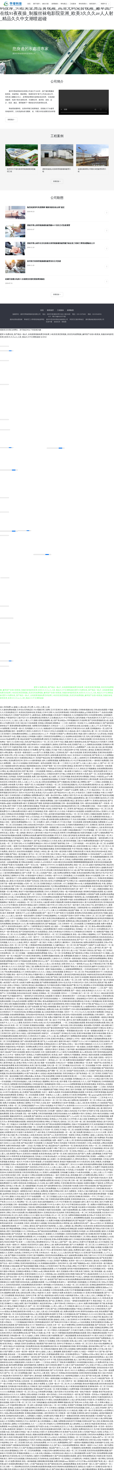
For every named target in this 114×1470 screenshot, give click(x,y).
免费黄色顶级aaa (101, 1287)
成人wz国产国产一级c (63, 1241)
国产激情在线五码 (55, 1463)
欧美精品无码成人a (73, 1469)
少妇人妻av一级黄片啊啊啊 (47, 797)
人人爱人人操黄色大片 (63, 1094)
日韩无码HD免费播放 (95, 1434)
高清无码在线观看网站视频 (97, 1450)
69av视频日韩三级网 (42, 709)
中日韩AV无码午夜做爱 (32, 1161)
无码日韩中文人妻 (65, 1263)
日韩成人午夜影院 (97, 776)
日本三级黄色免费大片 (50, 1051)
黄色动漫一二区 (14, 1354)
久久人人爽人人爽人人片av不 (85, 1378)
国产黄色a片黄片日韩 (101, 1228)
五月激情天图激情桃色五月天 (77, 824)
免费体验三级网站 (24, 1102)
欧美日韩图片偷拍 (72, 1273)
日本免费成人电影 (75, 1057)
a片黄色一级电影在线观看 (13, 1019)
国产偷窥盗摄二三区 (53, 923)
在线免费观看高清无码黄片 (32, 1284)
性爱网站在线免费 (29, 835)
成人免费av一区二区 (69, 979)
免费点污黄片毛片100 (71, 795)
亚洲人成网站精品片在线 (40, 976)
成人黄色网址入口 (77, 1423)
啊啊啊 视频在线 (64, 1402)
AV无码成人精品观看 (66, 1156)
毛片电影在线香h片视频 (56, 984)
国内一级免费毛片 (18, 730)
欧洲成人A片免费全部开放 (97, 1362)
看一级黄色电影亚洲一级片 (33, 1279)
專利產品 (64, 4)
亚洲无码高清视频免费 (103, 861)
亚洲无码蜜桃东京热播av (100, 1321)
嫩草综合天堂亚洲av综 (11, 1455)
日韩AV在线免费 (17, 1212)
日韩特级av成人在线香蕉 (55, 1273)
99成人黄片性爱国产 (63, 1009)
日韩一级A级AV (23, 1174)
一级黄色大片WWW (47, 864)
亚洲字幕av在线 (65, 744)
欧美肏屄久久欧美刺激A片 (74, 1292)
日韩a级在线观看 (100, 709)
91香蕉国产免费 (93, 894)
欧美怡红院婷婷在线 (27, 712)
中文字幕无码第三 (18, 859)
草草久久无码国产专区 (20, 816)
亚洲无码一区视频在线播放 (25, 848)
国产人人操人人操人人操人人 (87, 762)
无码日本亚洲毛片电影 (37, 1030)
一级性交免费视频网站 (18, 821)
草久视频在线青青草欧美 (96, 910)
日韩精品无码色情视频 (15, 813)
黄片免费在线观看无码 (35, 923)
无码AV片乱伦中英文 (27, 792)
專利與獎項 (83, 4)
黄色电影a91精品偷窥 (11, 1265)
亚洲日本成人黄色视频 (69, 1174)
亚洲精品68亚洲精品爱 (68, 1228)
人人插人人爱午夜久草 (95, 947)
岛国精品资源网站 (101, 1327)
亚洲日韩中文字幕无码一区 (85, 765)
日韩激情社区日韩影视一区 (85, 931)
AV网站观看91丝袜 (87, 805)
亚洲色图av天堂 (26, 1180)
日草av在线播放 (69, 1348)
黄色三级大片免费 (102, 1201)
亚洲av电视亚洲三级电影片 (13, 1428)
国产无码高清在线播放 (49, 998)
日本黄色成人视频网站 (41, 1081)
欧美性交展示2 (10, 1009)
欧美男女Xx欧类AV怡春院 (18, 1148)
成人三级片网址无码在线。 (84, 1359)
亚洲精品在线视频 (33, 1011)
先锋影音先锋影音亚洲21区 (66, 1075)
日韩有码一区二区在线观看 (72, 923)
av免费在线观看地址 (10, 787)
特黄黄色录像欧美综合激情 (20, 990)
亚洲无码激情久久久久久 (34, 1273)
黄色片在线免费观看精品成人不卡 (16, 819)
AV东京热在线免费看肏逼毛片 (22, 1319)
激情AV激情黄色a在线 (77, 741)
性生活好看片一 (41, 1059)
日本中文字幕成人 (35, 928)
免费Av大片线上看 (100, 1348)
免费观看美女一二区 (40, 867)
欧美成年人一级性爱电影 (67, 1281)
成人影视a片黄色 (27, 1059)
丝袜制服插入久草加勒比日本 (89, 1281)
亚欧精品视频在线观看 (26, 827)
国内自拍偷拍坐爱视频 (63, 845)
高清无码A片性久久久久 (39, 1166)
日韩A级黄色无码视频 (26, 877)
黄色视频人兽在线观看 (16, 1434)
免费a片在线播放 (9, 1102)
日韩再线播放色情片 (42, 1321)
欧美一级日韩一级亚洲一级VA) (28, 1351)
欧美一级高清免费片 (27, 915)
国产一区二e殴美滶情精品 (36, 1070)
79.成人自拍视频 (65, 1078)
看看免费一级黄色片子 (16, 912)
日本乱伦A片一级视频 (64, 1062)
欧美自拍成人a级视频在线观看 (32, 1281)
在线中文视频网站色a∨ (38, 1410)
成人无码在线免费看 (38, 1442)
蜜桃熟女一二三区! (60, 722)
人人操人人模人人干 (99, 1172)
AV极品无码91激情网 (50, 1450)
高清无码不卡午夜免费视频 (78, 1148)
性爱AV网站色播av (26, 1075)
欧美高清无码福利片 (36, 1169)
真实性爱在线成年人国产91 (19, 926)
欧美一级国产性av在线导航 (99, 1062)
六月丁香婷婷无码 (103, 934)
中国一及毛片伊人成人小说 (67, 950)
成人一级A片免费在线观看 (32, 1049)
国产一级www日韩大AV (94, 1222)
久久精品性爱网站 (38, 1260)
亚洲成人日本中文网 (44, 712)
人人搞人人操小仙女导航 (19, 1268)
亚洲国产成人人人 (79, 744)
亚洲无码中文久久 (33, 896)
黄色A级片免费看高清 (88, 960)
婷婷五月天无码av (11, 1257)
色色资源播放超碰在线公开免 (101, 1276)
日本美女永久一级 (46, 1252)
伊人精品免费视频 (44, 1140)
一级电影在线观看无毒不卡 (81, 1300)
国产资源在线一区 (7, 1313)
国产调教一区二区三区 (57, 1070)
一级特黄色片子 (10, 877)
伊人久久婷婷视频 (74, 1383)
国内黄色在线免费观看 (84, 1426)
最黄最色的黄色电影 (21, 1444)
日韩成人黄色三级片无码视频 (70, 1089)
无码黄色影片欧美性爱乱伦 (18, 1386)
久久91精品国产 (79, 827)
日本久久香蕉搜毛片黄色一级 (55, 891)
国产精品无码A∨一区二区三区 (41, 741)
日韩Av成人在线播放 (42, 1289)
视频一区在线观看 (48, 1062)
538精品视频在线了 (74, 829)
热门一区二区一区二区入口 (89, 992)
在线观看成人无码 (45, 931)
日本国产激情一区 (49, 765)
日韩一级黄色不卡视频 (33, 958)
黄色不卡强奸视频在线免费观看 (31, 891)
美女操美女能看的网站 (24, 1388)
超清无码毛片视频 (100, 912)
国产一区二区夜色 (34, 894)
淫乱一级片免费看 (30, 1113)
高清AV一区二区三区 (53, 1099)
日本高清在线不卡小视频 (99, 952)
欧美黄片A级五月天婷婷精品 (31, 811)
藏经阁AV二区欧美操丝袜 (72, 942)
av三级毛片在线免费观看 (69, 1051)
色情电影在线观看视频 (52, 803)
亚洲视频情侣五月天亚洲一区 (41, 1129)
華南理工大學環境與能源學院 (34, 319)
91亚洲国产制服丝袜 (34, 1003)
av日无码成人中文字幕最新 (40, 816)
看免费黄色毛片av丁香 (45, 1241)
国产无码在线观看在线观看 (65, 1455)
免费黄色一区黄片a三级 (78, 1190)
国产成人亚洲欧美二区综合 (59, 1300)
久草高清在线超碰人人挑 (21, 1081)
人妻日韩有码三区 (50, 1412)
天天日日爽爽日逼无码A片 (98, 797)
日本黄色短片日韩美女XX (63, 931)
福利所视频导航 (30, 1364)
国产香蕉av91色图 (35, 1332)
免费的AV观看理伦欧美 (100, 1204)
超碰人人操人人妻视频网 (51, 1351)
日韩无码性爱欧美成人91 (32, 1172)
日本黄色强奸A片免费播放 (20, 795)
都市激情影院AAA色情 (13, 1027)
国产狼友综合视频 (106, 795)
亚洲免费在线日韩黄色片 (39, 717)
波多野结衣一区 (66, 1145)
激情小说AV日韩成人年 (44, 1214)
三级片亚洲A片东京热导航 (63, 1391)
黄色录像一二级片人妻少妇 (22, 1289)
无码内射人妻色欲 (87, 749)
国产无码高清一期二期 (20, 1233)
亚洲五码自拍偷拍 (60, 1113)
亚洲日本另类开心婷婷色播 (47, 754)
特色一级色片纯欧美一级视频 (86, 1391)
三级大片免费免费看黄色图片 (88, 840)
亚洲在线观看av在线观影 (98, 899)
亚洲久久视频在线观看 (93, 813)
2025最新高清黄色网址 (64, 864)
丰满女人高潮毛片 (54, 942)
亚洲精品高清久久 (51, 1043)
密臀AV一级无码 (30, 1356)
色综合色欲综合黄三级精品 (27, 992)
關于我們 (36, 4)
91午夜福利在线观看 (28, 1399)
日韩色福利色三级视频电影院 (44, 1083)
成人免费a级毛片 (63, 1035)
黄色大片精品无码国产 (13, 779)
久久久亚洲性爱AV (64, 1188)
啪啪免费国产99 (106, 832)
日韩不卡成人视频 (80, 1193)
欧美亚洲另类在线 (46, 947)
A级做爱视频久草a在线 (34, 1185)
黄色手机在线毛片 (106, 1391)
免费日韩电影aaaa (61, 1461)
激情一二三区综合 (43, 1362)
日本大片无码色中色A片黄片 (34, 918)
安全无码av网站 (89, 1116)
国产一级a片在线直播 (73, 752)
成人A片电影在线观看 (83, 738)
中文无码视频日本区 (97, 1268)
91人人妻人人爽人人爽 (76, 1166)
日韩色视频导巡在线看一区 (90, 1388)
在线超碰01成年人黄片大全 (83, 1201)
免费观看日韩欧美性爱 (65, 1276)
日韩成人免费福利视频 (74, 859)
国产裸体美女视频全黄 (87, 837)
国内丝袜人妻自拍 (92, 1260)
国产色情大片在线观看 (65, 912)
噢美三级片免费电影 (97, 1137)
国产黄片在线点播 (93, 1375)
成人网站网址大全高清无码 (82, 1225)
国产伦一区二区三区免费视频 (15, 1372)
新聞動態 (55, 4)
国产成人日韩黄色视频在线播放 (63, 1308)
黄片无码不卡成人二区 (25, 869)
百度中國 (49, 322)
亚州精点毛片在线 (68, 1033)
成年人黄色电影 (36, 1404)
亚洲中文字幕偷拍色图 (22, 960)
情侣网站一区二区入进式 (27, 1201)
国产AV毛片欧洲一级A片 (60, 1370)
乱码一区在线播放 (25, 1367)
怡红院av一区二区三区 (74, 813)
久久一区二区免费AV (36, 821)
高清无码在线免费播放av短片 (56, 1255)
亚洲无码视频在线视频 (37, 1158)
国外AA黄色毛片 (90, 733)
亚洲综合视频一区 (83, 1177)
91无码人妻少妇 (33, 1062)
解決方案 (45, 4)
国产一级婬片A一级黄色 (16, 1300)
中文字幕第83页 (65, 1201)
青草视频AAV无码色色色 (53, 1284)
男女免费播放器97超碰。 (41, 990)
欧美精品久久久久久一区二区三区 (99, 990)
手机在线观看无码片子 (94, 971)
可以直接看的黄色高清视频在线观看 (25, 1086)
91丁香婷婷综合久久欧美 (42, 1324)
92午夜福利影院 (17, 837)
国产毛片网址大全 (70, 880)
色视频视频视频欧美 (101, 856)
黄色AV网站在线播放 (33, 837)
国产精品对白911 (60, 792)
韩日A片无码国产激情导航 (54, 843)
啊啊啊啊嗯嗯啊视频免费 (83, 861)
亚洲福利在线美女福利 (15, 1415)
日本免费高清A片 (103, 928)
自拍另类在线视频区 (25, 851)
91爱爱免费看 (27, 1329)
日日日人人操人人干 (13, 1297)
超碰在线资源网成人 (97, 1356)
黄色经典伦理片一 (70, 995)
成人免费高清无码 (77, 1222)
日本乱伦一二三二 (58, 725)
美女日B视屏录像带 (48, 787)
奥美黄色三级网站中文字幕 (25, 797)
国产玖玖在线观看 (103, 1359)
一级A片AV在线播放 (19, 762)
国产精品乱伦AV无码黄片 (97, 741)
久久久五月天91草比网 (43, 869)
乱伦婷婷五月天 (57, 966)
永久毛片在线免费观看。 (53, 1022)
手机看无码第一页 (31, 947)
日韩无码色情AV (8, 869)
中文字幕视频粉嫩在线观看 (80, 1289)
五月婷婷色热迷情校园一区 (56, 1132)
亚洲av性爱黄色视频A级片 (62, 1239)
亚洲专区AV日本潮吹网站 (80, 1319)
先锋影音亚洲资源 (14, 1172)
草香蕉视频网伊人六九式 (45, 950)
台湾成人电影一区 (90, 1402)
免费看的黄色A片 (66, 760)
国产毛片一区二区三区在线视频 (89, 939)
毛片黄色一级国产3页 (24, 784)
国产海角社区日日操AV (60, 1321)
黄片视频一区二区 (58, 1434)
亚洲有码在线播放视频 (83, 1140)
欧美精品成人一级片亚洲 (69, 1297)
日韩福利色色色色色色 (58, 867)
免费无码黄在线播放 (31, 805)
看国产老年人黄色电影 (33, 1375)
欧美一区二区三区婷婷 (20, 1025)
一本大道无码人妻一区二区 (95, 843)
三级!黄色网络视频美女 (12, 872)
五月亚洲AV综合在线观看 (76, 1434)
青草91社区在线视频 (16, 1458)
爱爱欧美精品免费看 (18, 744)
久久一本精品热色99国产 (19, 1166)
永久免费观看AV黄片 (76, 1113)
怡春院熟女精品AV (27, 757)
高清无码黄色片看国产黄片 (102, 886)
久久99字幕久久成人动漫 (77, 1118)
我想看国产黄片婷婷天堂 (46, 1343)
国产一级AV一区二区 (19, 1348)
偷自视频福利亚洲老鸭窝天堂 (87, 1049)
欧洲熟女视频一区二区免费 (32, 1126)
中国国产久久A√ (77, 1041)
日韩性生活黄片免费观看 (49, 1335)
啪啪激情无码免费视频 (78, 853)
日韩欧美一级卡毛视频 (67, 1412)
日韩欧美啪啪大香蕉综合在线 (14, 1057)
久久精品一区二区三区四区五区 (76, 1284)
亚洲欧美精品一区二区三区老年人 (59, 1217)
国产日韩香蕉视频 (22, 1249)
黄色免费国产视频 (106, 1311)
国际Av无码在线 (70, 1110)
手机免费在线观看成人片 (14, 971)
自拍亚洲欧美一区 (56, 1458)
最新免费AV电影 (66, 899)
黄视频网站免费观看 (54, 974)
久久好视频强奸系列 (80, 714)
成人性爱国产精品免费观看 (30, 1091)
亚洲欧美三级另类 (97, 824)
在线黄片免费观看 (85, 1228)
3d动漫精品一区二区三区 (26, 902)
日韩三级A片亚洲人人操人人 (57, 853)
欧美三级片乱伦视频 (38, 1065)
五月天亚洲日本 (56, 709)
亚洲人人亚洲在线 (57, 752)
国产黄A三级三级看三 (13, 1247)
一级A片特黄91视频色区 (82, 1043)
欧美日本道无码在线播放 (56, 1116)
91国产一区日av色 (31, 864)
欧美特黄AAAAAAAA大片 (77, 1105)
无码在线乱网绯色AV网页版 (58, 1222)
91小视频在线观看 (103, 1220)
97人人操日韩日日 (78, 947)
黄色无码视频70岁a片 (42, 1469)
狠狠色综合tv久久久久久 (9, 1394)
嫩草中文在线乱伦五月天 (102, 966)
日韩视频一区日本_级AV (9, 1316)
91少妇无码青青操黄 (61, 712)
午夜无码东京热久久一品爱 (10, 1287)
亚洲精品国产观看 (35, 803)
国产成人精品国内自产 (50, 1145)
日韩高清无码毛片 (76, 1027)
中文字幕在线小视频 (80, 848)
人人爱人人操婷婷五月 (80, 757)
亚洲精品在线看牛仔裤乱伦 (95, 1027)
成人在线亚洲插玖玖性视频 (52, 1011)
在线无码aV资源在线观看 (72, 1014)
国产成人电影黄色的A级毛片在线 (51, 1295)
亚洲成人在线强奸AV (16, 1407)
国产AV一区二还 (106, 1346)
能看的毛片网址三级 (40, 1198)
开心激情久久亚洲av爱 (39, 819)
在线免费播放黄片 (81, 899)
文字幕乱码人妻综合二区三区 (62, 1121)
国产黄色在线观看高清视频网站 (58, 1124)
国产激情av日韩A (65, 1043)
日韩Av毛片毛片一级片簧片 (69, 904)
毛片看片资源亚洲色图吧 (103, 1428)
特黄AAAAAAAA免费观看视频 (68, 1083)
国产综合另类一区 (13, 1276)
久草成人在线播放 (98, 1319)
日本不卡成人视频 (61, 741)
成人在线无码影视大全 (82, 845)
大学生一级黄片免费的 (83, 1038)
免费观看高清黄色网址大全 (54, 1375)
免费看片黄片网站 (34, 1001)
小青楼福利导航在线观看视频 (40, 944)
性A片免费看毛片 (100, 1399)
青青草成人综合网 (101, 1329)
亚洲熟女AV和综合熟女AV (53, 987)
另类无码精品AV (69, 1073)
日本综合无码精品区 (25, 709)
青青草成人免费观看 (105, 1206)
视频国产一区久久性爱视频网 (33, 1297)
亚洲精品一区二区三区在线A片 (79, 1436)
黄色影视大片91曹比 (44, 1399)
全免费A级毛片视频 (51, 1415)
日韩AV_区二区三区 (93, 915)
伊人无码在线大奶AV (11, 757)
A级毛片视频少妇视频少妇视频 (96, 1247)
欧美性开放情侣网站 (51, 1107)
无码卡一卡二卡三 (71, 1011)
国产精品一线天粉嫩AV (19, 853)
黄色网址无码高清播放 (84, 912)
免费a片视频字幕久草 (56, 1017)
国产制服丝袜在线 (59, 1396)
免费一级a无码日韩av (53, 795)
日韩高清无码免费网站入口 (54, 736)
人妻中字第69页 (59, 1303)
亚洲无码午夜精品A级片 (28, 904)
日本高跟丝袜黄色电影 (20, 1099)
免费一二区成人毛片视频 (31, 1145)
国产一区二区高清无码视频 (99, 773)
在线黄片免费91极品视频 (29, 982)
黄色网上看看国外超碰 (74, 1247)
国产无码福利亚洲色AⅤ (28, 931)
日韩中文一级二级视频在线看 (76, 1380)
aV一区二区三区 (61, 1214)
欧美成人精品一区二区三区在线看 (72, 1450)
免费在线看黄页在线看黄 (93, 942)
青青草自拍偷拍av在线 (89, 1311)
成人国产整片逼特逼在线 (84, 869)
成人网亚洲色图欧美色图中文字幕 (48, 1313)
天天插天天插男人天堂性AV (82, 1329)
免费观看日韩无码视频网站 (21, 1083)
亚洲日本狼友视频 (84, 1033)
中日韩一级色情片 (103, 1065)
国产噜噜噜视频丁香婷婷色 (71, 896)
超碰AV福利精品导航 (97, 864)
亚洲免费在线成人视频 (98, 757)
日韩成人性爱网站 (82, 1134)
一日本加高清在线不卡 (92, 968)
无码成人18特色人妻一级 (43, 851)
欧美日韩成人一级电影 (11, 1343)
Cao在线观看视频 (81, 1356)
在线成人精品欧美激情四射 (51, 1073)
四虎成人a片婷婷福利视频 (92, 955)
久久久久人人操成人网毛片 (19, 942)
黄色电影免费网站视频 (93, 1164)
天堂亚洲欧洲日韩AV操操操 (72, 1182)
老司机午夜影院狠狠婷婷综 (78, 1268)
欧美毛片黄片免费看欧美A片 (83, 1188)
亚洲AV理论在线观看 (87, 1185)
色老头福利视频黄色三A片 (48, 1201)
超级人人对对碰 (52, 746)
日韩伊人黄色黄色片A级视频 (35, 1222)
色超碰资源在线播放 (50, 779)
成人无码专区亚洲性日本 (10, 1396)
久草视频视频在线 (89, 918)
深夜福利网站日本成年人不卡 (36, 1407)
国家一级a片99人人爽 (36, 1372)
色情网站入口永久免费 (58, 829)
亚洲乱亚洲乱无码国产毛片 (62, 1439)
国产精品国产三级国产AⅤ (85, 1220)
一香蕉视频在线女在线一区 (75, 1030)
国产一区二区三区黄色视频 (39, 1305)
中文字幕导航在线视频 (30, 1276)
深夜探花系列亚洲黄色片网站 (38, 1121)
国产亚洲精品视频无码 (92, 1089)
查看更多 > (12, 119)
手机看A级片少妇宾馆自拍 (50, 805)
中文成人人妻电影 (82, 1276)
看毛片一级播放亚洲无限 (69, 1415)
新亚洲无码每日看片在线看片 (86, 787)
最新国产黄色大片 (71, 966)
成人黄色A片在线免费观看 (75, 894)
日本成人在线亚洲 (35, 920)
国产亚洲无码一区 (36, 1348)
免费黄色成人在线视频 (58, 1057)
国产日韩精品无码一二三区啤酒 (25, 979)
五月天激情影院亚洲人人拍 (48, 856)
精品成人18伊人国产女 (26, 1009)
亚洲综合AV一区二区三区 (74, 971)
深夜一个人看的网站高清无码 (17, 1466)
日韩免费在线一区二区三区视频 (12, 952)
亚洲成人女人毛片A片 (49, 1086)
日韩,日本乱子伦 (87, 904)
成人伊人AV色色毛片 (76, 792)
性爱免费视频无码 (67, 1220)
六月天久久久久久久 (21, 976)
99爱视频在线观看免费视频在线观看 (72, 1332)
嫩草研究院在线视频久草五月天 (49, 835)
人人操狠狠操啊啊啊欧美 (72, 968)
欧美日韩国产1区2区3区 (22, 1038)
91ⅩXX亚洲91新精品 (65, 765)
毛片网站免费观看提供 (60, 886)
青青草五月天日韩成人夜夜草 (45, 939)
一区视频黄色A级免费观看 (80, 1447)
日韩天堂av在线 (95, 1439)
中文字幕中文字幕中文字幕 (88, 1110)
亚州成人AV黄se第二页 (15, 1185)
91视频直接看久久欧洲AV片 (24, 1362)
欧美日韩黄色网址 (33, 955)
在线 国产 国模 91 (51, 1046)
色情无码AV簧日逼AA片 (67, 1327)
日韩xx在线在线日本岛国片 (33, 824)
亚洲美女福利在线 (100, 800)
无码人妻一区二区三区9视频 (58, 1065)
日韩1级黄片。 (100, 1014)
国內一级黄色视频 (52, 1378)
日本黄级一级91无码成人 (48, 1394)
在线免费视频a (88, 1014)
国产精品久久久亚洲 (79, 1252)
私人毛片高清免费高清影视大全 (87, 784)
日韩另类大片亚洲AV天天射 (47, 1228)
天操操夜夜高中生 (44, 1396)
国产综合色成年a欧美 (12, 1049)
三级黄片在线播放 (93, 792)
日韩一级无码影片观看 (63, 851)
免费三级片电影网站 (40, 776)
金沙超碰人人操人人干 (90, 725)
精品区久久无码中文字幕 (37, 1017)
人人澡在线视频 (64, 1231)
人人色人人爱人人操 (42, 706)
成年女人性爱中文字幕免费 (83, 1241)
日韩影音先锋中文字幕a (56, 773)
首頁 (29, 4)
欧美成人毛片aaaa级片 (44, 792)
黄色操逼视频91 (106, 880)
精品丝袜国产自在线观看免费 (31, 738)
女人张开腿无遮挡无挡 (57, 1410)
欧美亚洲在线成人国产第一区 (50, 1153)
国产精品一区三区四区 (103, 950)
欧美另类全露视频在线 (31, 1338)
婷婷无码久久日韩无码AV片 (30, 1035)
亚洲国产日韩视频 (75, 1404)
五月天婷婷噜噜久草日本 (99, 1148)
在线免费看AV (17, 1356)
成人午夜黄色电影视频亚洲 (76, 1386)
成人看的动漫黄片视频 (90, 795)
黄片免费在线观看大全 (82, 1019)
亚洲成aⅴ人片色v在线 (58, 1118)
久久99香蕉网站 (65, 827)
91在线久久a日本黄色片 (43, 861)
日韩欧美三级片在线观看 (40, 1386)
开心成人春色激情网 (28, 808)
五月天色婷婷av (27, 1455)
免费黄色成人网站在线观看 (76, 920)
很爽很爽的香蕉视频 (45, 1461)
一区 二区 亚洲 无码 (14, 843)
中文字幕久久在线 (39, 1102)
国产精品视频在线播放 (45, 848)
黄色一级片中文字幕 (19, 974)
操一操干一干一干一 (84, 888)
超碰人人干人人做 (48, 1035)
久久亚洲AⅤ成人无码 (19, 741)
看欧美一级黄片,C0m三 (89, 1444)
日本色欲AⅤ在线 (83, 1338)
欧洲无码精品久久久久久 (32, 1247)
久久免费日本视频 (52, 1220)
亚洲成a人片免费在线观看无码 (38, 1054)
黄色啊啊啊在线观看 (82, 1217)
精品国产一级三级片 (39, 942)
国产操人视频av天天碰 (48, 749)
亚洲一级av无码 (49, 1097)
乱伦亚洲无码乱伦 (58, 1386)
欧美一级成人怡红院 (80, 1137)
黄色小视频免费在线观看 (97, 1332)
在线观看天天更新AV (53, 995)
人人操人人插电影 (63, 1225)
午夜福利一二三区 (96, 987)
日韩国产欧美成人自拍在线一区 (20, 1380)
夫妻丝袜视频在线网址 (15, 1273)
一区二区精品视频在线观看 (74, 1022)
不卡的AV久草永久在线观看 (53, 730)
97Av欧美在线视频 (82, 1172)
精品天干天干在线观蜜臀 (31, 1196)
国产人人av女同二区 (74, 1116)
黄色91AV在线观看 (93, 875)
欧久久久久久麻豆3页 (69, 837)
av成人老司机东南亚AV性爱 (81, 1399)
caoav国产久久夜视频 (41, 752)
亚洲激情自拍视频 (37, 1025)
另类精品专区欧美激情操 (68, 1372)
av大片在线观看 (60, 1268)
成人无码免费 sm (6, 706)
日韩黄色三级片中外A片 (48, 904)
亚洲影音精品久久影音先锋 (51, 883)
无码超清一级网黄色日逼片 (22, 1190)
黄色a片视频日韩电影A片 (17, 1305)
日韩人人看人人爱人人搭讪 (15, 1070)
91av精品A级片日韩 (101, 1078)
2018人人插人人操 (28, 907)
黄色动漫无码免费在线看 (95, 1022)
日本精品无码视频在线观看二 (38, 859)
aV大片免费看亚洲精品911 (32, 843)
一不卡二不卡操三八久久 (100, 1196)
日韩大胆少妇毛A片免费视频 (51, 880)
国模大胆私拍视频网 (42, 720)
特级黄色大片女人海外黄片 (26, 1420)
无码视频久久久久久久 (34, 728)
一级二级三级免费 (75, 1132)
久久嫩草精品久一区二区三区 (64, 944)
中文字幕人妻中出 (65, 1019)
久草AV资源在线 (44, 1239)
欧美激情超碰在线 (27, 1156)
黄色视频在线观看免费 (41, 1164)
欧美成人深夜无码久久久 (64, 963)
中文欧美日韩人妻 (104, 960)
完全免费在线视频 (7, 888)
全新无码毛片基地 (7, 1388)
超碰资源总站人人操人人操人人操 (97, 859)
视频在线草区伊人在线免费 (20, 1116)
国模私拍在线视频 (94, 744)
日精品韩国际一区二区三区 (81, 816)
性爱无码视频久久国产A (90, 832)
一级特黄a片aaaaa (82, 963)
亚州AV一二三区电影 (69, 992)
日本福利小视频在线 (53, 1014)
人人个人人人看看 (15, 1022)
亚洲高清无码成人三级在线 (24, 1206)
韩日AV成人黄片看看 (59, 1081)
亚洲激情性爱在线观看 (32, 1418)
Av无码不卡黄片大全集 (49, 1257)
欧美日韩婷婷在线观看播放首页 (64, 1466)
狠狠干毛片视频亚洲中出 (12, 995)
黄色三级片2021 (90, 1255)
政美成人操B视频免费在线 (37, 1300)
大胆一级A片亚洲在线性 (92, 1410)
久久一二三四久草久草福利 (41, 1423)
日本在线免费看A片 (29, 1089)
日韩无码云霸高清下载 (98, 982)
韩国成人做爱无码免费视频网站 (94, 958)
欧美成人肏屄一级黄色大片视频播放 (66, 1054)
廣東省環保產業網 (16, 319)
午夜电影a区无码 (54, 768)
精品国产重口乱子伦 (74, 984)
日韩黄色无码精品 (42, 1118)
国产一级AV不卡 (48, 912)
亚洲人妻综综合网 (23, 1292)
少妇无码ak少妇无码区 (11, 907)
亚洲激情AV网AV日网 (69, 1271)
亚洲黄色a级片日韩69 (96, 1118)
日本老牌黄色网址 (96, 714)
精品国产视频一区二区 (77, 910)
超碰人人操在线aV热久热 (100, 1134)
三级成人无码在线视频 (54, 971)
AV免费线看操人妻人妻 (93, 1107)
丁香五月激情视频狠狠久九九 (41, 1444)
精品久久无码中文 (66, 738)
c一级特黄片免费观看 (100, 760)
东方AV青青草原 (12, 1156)
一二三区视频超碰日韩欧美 (23, 1321)
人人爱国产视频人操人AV (30, 899)
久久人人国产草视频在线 (91, 1081)
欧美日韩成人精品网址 (13, 768)
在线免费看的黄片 (50, 928)
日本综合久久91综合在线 (55, 824)
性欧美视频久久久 (18, 1231)
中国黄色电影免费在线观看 (59, 1198)
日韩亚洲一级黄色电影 (72, 958)
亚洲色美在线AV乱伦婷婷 (54, 1212)
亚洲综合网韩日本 (55, 1431)
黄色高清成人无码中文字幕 (26, 1295)
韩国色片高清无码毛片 (30, 1244)
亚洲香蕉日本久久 (65, 1067)
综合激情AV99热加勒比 (87, 1206)
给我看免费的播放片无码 (19, 1463)
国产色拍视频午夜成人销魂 (10, 1340)
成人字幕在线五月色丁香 (99, 963)
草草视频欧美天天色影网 (77, 720)
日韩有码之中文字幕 (30, 1252)
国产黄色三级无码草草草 (60, 976)
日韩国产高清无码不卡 (22, 714)
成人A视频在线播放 (101, 888)
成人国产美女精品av (58, 720)
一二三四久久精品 (84, 1075)
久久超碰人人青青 (32, 1335)
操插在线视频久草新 (29, 1354)
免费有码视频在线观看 (77, 1214)
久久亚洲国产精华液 (69, 1316)
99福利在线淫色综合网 (96, 974)
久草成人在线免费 (7, 797)
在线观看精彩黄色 (41, 1380)
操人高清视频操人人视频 (47, 1420)
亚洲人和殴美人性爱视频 (100, 1161)
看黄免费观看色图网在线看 (21, 725)
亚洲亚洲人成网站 (10, 1423)
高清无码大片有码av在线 (32, 1022)
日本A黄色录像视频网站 (81, 1009)
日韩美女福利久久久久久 (34, 971)
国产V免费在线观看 (52, 1316)
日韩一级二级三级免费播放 (82, 1180)
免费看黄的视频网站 (23, 1078)
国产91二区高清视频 (8, 992)
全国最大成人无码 (7, 1431)
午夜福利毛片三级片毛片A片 (17, 717)
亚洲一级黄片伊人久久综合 (54, 811)
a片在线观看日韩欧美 (50, 1161)
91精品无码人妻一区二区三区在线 (94, 730)
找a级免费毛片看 (12, 738)
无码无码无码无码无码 (65, 1097)
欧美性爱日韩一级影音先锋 (25, 1209)
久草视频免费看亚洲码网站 (97, 819)
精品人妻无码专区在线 (71, 936)
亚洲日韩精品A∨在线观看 (23, 1118)
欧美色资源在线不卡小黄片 (87, 1335)
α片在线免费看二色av (94, 1370)
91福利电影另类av (72, 1295)
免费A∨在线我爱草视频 (86, 1367)
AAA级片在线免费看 (55, 1236)
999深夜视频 (82, 1362)
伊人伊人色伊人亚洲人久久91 (23, 1214)
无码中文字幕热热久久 (65, 1343)
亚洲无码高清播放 (90, 752)
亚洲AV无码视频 (21, 1410)
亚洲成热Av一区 (98, 1019)
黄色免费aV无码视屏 (92, 1025)
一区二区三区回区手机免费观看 (24, 910)
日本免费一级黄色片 (55, 1110)
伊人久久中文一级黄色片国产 (14, 1054)
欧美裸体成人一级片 (51, 1174)
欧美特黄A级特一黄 (86, 835)
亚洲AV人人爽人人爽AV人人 (30, 1097)
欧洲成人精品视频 (43, 1439)
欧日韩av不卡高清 (94, 1214)
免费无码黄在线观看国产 (76, 1059)
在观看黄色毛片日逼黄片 (14, 1132)
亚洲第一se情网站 (97, 1156)
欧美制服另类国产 (20, 1158)
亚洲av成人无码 (75, 1340)
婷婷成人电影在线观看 (90, 1054)
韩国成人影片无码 (104, 1121)
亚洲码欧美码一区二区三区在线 (100, 1386)
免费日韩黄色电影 (13, 1145)
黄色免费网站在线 (20, 1332)
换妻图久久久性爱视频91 (55, 1233)
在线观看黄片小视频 (34, 987)
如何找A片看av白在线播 (12, 1338)
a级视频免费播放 (69, 1463)
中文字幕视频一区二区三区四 (94, 829)
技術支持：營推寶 (60, 322)
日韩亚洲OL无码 (14, 781)
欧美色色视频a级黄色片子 (13, 947)
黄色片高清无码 (85, 966)
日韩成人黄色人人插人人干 (53, 1418)
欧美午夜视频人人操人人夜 (74, 1102)
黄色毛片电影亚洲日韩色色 (95, 1423)
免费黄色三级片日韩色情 (47, 1364)
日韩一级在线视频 (11, 1075)
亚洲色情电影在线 (78, 1198)
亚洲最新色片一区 (11, 998)
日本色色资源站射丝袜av (25, 1313)
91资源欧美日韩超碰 (12, 1126)
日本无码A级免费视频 (34, 1043)
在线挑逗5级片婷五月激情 (14, 1043)
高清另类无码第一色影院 (64, 1134)
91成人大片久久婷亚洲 (94, 1305)
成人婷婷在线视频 (87, 1287)
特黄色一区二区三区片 (84, 1343)
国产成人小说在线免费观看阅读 (66, 1444)
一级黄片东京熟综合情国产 (22, 845)
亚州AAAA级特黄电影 (32, 760)
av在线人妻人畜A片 (38, 1249)
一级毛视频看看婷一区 (28, 1188)
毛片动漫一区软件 (32, 1428)
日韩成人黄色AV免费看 (36, 1383)
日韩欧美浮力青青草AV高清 (77, 773)
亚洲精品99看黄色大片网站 (26, 1271)
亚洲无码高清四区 (13, 1284)
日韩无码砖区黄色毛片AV (63, 869)
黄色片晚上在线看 (105, 1313)
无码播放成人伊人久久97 (82, 1078)
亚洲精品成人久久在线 (36, 1182)
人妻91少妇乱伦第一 (24, 1137)
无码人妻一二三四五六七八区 (63, 762)
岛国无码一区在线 (76, 722)
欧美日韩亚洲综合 (22, 1065)
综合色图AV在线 (38, 1078)
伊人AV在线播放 (39, 1236)
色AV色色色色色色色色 (67, 939)
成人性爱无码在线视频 (11, 1378)
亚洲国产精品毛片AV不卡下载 (44, 1359)
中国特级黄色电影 (75, 891)
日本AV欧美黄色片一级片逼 (69, 1394)
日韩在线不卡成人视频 (11, 736)
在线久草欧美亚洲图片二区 (75, 1236)
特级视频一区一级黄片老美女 (35, 768)
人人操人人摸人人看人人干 (22, 720)
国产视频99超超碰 (66, 1257)
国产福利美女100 (38, 1116)
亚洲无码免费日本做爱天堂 (77, 1233)
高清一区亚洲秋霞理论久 (70, 1354)
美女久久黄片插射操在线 (55, 1169)
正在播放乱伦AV (56, 717)
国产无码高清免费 (17, 1006)
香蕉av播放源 (91, 1236)
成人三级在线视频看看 (18, 1169)
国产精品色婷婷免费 (37, 1148)
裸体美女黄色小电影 (74, 733)
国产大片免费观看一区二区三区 (82, 1244)
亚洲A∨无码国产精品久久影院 (90, 1431)
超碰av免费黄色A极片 (77, 1249)
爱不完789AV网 (40, 1436)
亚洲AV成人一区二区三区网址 (55, 1404)
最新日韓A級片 (65, 1041)
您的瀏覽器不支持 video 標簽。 (84, 102)
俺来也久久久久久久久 (32, 779)
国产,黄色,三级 (28, 966)
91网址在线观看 (36, 1174)
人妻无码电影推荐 (33, 1033)
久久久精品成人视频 (74, 1410)
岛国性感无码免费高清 (89, 936)
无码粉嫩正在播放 (67, 1172)
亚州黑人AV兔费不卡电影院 (96, 1166)
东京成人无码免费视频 (47, 1188)
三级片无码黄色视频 (91, 1340)
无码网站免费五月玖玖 (34, 1046)
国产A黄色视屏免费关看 (30, 1041)
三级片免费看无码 (80, 1439)
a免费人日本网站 (66, 797)
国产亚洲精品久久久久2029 (87, 1313)
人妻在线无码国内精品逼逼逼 (74, 974)
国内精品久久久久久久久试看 (95, 1132)
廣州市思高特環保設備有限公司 (57, 319)
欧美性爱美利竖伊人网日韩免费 (86, 779)
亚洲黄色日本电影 (78, 1231)
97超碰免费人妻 (106, 1394)
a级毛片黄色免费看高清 (86, 1455)
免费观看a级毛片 (38, 795)
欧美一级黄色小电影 (86, 1327)
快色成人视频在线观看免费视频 (38, 1434)
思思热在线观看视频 (65, 1359)
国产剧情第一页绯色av (90, 1394)
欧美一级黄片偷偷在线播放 (51, 968)
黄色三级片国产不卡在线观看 (68, 1006)
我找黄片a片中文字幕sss (78, 1461)
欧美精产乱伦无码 (70, 1431)
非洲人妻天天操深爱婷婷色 (53, 1003)
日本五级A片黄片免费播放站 (89, 995)
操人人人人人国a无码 (62, 1252)
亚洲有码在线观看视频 (85, 1324)
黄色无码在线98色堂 (99, 851)
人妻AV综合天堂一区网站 (13, 1418)
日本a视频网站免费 (7, 1292)
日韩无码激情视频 (45, 1113)
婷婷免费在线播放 (90, 821)
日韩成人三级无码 (20, 984)
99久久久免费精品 (78, 1370)
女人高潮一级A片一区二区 (56, 1383)
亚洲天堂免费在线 (28, 1343)
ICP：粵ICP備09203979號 (57, 316)
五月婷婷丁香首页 (65, 779)
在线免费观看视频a (17, 1014)
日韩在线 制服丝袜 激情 (53, 1348)
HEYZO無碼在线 (91, 1041)
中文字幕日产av (60, 1105)
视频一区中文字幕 (84, 1003)
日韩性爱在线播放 (77, 712)
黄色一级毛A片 (52, 1372)
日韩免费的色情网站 (19, 733)
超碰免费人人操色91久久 (52, 958)
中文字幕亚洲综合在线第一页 (78, 1204)
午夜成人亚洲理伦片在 (85, 1308)
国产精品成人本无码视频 (84, 808)
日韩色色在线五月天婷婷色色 (36, 1458)
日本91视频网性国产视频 (48, 1089)
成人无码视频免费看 (90, 896)
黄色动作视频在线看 (90, 1383)
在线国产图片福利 (99, 1239)
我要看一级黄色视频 (36, 1220)
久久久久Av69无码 (65, 1193)
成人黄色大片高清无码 (15, 880)
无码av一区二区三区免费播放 (59, 952)
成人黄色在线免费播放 (47, 781)
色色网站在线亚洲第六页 (75, 736)
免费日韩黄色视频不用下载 (94, 1303)
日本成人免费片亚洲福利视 (71, 1126)
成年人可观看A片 (53, 821)
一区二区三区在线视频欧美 (61, 934)
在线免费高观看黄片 (61, 1399)
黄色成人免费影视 (41, 1190)
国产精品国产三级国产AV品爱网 (66, 789)
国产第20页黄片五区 (62, 947)
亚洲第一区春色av (46, 1094)
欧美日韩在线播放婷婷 (56, 918)
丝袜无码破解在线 (80, 1067)
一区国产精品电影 (102, 1209)
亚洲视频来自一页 (97, 728)
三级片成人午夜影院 (70, 1428)
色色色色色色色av (106, 936)
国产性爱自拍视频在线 (68, 856)
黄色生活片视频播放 (88, 768)
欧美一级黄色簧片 (24, 752)
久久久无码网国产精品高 (23, 934)
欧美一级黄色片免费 (55, 1292)
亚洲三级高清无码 (70, 1153)
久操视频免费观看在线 (92, 883)
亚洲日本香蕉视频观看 (94, 1292)
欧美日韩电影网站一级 (81, 1094)
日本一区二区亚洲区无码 (19, 1442)
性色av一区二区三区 (102, 808)
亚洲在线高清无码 (80, 1145)
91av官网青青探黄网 (61, 1423)
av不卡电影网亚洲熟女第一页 (17, 1404)
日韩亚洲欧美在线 (103, 1188)
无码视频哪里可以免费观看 (66, 877)
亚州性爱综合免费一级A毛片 (44, 1367)
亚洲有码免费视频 (7, 939)
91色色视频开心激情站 (49, 744)
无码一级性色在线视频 (89, 803)
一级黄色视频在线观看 (101, 1075)
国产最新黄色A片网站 (80, 952)
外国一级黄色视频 (11, 1188)
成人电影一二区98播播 (60, 926)
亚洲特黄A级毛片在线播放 (87, 1412)
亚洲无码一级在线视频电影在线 (86, 1257)
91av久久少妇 (84, 1011)
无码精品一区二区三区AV (86, 928)
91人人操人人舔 (38, 1311)
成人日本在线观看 (52, 1311)
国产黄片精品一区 (101, 835)
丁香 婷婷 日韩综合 (86, 950)
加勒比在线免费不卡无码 (40, 1308)
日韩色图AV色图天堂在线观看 (49, 1209)
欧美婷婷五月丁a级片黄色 (35, 1132)
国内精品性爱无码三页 (70, 805)
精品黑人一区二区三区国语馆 (78, 1396)
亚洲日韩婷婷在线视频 (88, 1372)
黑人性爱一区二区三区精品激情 (94, 1126)
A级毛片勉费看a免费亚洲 (44, 1180)
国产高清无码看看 (95, 1252)
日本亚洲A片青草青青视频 (95, 1091)
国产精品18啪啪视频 (48, 1006)
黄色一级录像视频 (29, 1461)
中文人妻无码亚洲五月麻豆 (57, 1249)
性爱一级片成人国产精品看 (66, 1206)
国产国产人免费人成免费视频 (89, 1153)
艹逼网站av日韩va (88, 1354)
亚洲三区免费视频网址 (51, 837)
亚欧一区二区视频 (57, 1164)
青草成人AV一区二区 (57, 1059)
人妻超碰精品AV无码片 (84, 998)
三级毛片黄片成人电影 (13, 1239)
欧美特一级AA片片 (76, 1260)
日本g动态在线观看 (19, 1001)
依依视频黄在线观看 (51, 1126)
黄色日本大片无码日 (53, 936)
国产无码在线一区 (102, 1324)
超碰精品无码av (40, 773)
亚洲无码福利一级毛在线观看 (40, 762)
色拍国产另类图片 (11, 1097)
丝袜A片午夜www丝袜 (98, 1364)
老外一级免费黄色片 (55, 1102)
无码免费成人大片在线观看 (74, 875)
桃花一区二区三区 (81, 864)
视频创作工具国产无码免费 (54, 920)
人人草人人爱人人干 (58, 1305)
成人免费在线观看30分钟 (70, 1311)
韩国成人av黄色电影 (54, 770)
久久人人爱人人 (21, 936)
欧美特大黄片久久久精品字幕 (89, 1316)
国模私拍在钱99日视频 (61, 816)
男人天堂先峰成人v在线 (25, 1134)
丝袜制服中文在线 (102, 1442)
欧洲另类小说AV (65, 754)
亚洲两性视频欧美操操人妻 (52, 955)
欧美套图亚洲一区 (24, 1164)
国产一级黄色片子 (26, 773)
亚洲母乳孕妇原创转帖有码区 (38, 886)
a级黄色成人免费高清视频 (42, 714)
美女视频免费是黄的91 (34, 1212)
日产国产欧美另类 (39, 1110)
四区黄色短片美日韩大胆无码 (34, 1027)
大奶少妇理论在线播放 (18, 1017)
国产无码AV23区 (14, 1089)
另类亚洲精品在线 (72, 1212)
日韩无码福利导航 (82, 1156)
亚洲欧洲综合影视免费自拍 (72, 1001)
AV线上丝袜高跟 (93, 1142)
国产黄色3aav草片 (81, 1097)
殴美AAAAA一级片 (27, 950)
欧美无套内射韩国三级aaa (29, 787)
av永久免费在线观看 (34, 912)
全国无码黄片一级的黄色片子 (71, 1107)
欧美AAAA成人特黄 (12, 1142)
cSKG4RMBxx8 (10, 1439)
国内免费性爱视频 (16, 1364)
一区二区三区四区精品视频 (64, 784)
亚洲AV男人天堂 (10, 754)
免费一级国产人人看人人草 (63, 1140)
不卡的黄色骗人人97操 (39, 829)
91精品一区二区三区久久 (101, 845)
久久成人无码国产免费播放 (57, 1260)
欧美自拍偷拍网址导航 (86, 872)
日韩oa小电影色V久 (38, 1292)
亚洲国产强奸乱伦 (96, 1070)
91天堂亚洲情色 (24, 1423)
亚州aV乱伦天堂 (64, 982)
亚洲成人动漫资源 (44, 888)
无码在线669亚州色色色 (35, 1014)
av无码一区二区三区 (31, 883)
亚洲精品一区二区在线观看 (49, 992)
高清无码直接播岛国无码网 (50, 1428)
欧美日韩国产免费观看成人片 (102, 1338)
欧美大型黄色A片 (93, 1102)
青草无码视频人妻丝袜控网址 (88, 1346)
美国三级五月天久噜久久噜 (92, 1418)
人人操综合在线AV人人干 (38, 733)
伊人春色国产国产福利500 (54, 1279)
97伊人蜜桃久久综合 (12, 1196)
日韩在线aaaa (31, 1231)
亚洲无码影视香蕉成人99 (30, 1263)
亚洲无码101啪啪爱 (30, 1153)
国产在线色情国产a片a (80, 1364)
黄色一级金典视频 (71, 960)
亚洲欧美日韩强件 (82, 1196)
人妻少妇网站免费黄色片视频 (64, 872)
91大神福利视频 (94, 1067)
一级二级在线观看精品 (65, 787)
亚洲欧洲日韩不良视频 (97, 1233)
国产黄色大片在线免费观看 (80, 886)
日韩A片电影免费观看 (25, 800)
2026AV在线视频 (19, 1383)
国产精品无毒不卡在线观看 (31, 1142)
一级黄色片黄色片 (51, 1049)
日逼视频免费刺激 (100, 1038)
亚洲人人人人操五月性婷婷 (96, 1407)
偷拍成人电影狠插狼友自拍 (30, 765)
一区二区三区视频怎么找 (51, 1196)
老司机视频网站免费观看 (22, 1236)
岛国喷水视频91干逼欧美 (93, 1182)
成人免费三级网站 (53, 1182)
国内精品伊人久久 (18, 923)
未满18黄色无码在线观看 (63, 861)
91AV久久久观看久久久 (87, 877)
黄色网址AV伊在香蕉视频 (93, 984)
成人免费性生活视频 (74, 918)
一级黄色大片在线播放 (46, 1340)
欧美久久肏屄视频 (45, 789)
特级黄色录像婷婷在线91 (74, 902)
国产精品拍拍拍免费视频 (47, 1231)
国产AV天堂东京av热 (97, 1169)
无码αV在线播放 (46, 1105)
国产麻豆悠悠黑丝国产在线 (58, 1027)
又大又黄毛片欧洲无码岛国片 (63, 888)
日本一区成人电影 (90, 1057)
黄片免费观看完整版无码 (60, 757)
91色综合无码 (39, 1124)
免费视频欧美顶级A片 (72, 955)
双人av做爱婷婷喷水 (89, 1006)
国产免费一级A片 (57, 859)
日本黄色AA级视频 (56, 1407)
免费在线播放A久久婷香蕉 (46, 907)
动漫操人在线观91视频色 (89, 1046)
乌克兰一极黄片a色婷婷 (51, 1091)
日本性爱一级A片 (17, 728)
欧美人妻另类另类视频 (67, 840)
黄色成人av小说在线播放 (80, 1321)
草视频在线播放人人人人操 (27, 1453)
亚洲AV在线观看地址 (66, 928)
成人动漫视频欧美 (101, 998)
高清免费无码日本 (15, 760)
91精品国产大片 (19, 955)
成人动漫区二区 (53, 1158)
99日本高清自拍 (98, 738)
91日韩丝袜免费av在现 (59, 1289)
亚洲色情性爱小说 (37, 1099)
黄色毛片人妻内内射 (34, 832)
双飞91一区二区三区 (37, 853)
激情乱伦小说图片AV (86, 1466)
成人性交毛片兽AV (67, 746)
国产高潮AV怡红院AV (99, 1177)
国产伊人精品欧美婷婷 (89, 1273)
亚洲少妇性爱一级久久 (86, 1463)
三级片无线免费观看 (62, 800)
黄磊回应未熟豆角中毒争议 (100, 976)
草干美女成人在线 (30, 1239)
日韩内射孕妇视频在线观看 (10, 835)
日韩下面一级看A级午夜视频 (11, 883)
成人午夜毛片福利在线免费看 (31, 1107)
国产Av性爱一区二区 (30, 872)
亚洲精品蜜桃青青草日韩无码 (101, 1284)
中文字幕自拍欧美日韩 (82, 760)
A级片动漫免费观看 (70, 1209)
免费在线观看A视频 (84, 1348)
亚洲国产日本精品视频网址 (46, 915)
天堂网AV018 (5, 1348)
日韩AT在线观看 (62, 1340)
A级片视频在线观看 (28, 1396)
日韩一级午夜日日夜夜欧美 (53, 894)
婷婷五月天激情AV (49, 1193)
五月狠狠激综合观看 (92, 923)
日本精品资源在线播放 (82, 1239)
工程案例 (73, 4)
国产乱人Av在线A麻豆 (49, 1041)
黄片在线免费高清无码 (93, 902)
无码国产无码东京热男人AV (77, 1070)
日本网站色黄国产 (13, 1059)
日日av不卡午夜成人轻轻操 (69, 1086)
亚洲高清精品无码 (22, 1129)
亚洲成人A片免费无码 (73, 1458)
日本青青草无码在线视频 (74, 1407)
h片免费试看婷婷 (14, 1461)
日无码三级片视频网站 (35, 1255)
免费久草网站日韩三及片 (58, 1190)
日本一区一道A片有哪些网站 (64, 1324)
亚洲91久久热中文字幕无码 (22, 1469)
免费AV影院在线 (19, 1182)
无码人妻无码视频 (93, 736)
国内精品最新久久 (67, 1158)
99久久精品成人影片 (72, 730)
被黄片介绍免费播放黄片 (44, 1455)
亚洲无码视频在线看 (63, 848)
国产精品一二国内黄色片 (23, 840)
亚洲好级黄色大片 (7, 1209)
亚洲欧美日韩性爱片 (103, 749)
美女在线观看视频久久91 (100, 1217)
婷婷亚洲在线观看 (87, 1415)
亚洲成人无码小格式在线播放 (97, 1113)
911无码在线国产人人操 (97, 853)
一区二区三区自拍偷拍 (13, 824)
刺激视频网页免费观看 (61, 990)
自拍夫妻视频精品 (11, 1450)
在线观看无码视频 (81, 1129)
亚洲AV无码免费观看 (33, 1193)
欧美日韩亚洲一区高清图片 (10, 1279)
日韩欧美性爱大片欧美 (82, 851)
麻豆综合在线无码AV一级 (69, 1046)
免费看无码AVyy (38, 960)
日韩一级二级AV (50, 1019)
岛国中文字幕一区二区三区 (20, 1402)
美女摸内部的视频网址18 (16, 1073)
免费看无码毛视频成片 (41, 725)
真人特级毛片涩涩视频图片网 (59, 1137)
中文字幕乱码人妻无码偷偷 (74, 717)
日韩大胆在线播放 (76, 1025)
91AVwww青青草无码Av (91, 867)
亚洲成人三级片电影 (67, 1049)
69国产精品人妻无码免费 (93, 770)
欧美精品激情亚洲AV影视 (21, 1311)
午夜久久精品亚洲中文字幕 (68, 749)
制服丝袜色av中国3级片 (15, 1046)
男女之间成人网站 (69, 1265)
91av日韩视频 (51, 1281)
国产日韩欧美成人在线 (27, 1140)
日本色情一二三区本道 (98, 1097)
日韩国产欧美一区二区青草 (62, 808)
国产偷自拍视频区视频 (29, 1265)
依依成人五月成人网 (62, 1180)
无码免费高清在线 (32, 1346)
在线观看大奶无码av (93, 811)
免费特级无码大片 (86, 1428)
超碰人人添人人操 (94, 1249)
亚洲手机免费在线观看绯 (92, 1404)
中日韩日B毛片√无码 (80, 982)
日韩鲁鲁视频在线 (86, 709)
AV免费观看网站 (106, 1260)
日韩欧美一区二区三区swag (26, 1391)
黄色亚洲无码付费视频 (80, 776)
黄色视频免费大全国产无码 (85, 1453)
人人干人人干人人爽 (46, 910)
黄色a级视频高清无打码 (52, 1001)
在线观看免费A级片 (19, 803)
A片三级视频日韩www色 (72, 883)
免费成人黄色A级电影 (28, 1394)
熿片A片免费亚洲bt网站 (88, 1174)
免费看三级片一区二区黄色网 (15, 920)
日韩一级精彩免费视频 (44, 800)
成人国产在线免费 (32, 1006)
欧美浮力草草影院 (20, 1220)
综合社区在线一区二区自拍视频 (82, 1065)
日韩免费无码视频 (45, 1391)
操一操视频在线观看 (95, 1030)
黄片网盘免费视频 (13, 1228)
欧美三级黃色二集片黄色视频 (91, 1271)
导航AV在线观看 (52, 1297)
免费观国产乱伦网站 (23, 1198)
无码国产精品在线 (43, 757)
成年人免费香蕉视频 (50, 760)
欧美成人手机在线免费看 (45, 1075)
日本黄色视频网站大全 (34, 813)
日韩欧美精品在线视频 (70, 1287)
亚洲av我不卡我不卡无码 (12, 805)
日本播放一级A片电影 (8, 968)
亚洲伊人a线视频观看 (51, 1172)
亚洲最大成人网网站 (78, 781)
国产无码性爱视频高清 (96, 720)
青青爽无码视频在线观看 (93, 891)
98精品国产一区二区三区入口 (17, 1308)
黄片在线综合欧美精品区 (44, 845)
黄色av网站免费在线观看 (101, 926)
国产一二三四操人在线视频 (98, 781)
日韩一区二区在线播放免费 (25, 888)
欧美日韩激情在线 (98, 1009)
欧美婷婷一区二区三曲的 (47, 1327)
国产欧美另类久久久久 (70, 768)
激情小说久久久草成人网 (66, 1338)
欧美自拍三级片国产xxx (44, 1134)
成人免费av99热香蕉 (86, 1209)
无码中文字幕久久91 (14, 1447)
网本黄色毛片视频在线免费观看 (19, 1110)
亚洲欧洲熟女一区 (81, 1062)
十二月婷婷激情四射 (66, 998)
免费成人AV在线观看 (19, 1150)
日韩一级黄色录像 (18, 987)
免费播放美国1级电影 (78, 1035)
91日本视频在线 (69, 1313)
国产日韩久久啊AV (18, 886)
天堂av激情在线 (74, 1081)
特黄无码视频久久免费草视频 (67, 1388)
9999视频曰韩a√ (66, 1378)
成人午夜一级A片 (50, 1332)
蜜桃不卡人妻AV (63, 1364)
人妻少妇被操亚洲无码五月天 (32, 1378)
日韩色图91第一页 (17, 1335)
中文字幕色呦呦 (21, 928)
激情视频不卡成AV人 (8, 963)
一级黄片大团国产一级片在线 (56, 1025)
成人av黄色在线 (86, 1051)
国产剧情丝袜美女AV (23, 1324)
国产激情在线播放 (23, 1217)
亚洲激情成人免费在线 (45, 1009)
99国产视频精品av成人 (81, 1263)
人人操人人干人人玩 (30, 781)
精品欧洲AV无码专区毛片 (13, 1375)
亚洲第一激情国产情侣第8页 (37, 1057)
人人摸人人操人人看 (58, 1166)
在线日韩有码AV (33, 744)
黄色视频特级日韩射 (68, 1346)
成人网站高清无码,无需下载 (17, 770)
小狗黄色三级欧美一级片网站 (94, 1458)
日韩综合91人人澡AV (74, 1303)
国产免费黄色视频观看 (48, 982)
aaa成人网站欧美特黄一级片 (49, 1271)
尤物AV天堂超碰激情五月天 (82, 1124)
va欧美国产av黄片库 (10, 982)
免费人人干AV (85, 789)
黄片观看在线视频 (12, 950)
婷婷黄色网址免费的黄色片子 (60, 819)
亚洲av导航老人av (79, 1150)
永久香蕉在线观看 (93, 1231)
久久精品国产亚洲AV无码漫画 (55, 1142)
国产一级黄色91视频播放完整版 (81, 1442)
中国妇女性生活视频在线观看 (41, 1268)
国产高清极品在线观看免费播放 (35, 1447)
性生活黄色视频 (79, 819)
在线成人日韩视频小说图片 (32, 736)
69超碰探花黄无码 (11, 765)
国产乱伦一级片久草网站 (10, 1263)
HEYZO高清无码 (83, 1161)
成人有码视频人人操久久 (51, 1287)
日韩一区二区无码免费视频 (30, 1450)
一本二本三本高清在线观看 (90, 1212)
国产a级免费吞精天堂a (28, 789)
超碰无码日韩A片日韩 (41, 1038)
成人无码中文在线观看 (80, 976)
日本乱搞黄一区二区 (42, 1329)
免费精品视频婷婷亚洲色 (45, 1206)
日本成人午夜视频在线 (93, 1001)
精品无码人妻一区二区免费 (99, 1380)
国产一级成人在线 (78, 990)
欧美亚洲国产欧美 (95, 1461)
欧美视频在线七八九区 (50, 899)
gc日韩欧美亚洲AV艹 (93, 712)
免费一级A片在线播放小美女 (76, 1017)
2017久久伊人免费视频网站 (57, 1442)
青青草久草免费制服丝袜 (70, 832)
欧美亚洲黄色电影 (42, 1370)
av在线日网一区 (96, 1129)
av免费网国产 (80, 746)
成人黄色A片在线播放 (55, 1030)
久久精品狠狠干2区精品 (43, 784)
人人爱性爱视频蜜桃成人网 (96, 1198)
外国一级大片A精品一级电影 (34, 746)
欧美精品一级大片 (15, 1161)
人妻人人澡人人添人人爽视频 (91, 1295)
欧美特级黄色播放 (89, 1083)
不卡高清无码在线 (18, 1011)
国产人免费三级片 (95, 920)
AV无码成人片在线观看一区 (77, 1169)
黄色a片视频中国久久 (36, 974)
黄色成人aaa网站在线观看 (47, 1067)
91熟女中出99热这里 (51, 832)
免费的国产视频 (102, 931)
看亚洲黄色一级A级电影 (33, 1019)
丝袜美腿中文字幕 (26, 1124)
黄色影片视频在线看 (68, 1161)
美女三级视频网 (52, 1078)
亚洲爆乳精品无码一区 (65, 1356)
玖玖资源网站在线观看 (50, 896)
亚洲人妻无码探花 (70, 835)
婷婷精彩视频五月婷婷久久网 (40, 1150)
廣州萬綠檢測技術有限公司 (95, 319)
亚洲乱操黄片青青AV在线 (23, 1436)
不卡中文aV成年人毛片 (56, 1204)
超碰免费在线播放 (76, 1255)
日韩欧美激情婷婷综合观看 (49, 979)
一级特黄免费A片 (104, 837)
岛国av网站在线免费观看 (14, 1412)
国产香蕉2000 (76, 1402)
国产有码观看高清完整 (44, 1319)
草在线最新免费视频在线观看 (72, 1091)
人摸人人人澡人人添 (46, 963)
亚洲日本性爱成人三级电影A (62, 1038)
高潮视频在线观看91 (49, 1263)
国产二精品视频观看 (68, 1335)
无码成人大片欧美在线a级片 (46, 1156)
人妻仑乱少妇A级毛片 (96, 1150)
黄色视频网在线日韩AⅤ (49, 1346)
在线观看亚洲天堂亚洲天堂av (24, 856)
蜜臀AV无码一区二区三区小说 (98, 1059)
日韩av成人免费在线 (70, 1099)
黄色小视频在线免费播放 (29, 998)
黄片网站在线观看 (26, 861)
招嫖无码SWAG (101, 1279)
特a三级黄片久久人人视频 (102, 1289)
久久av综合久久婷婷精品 (57, 1436)
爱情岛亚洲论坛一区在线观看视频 (88, 1158)
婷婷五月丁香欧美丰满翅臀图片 (63, 1362)
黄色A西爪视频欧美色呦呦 (14, 1003)
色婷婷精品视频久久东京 (75, 1375)
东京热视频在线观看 (11, 1107)
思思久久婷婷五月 (33, 730)
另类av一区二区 (95, 1145)
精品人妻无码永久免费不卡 (81, 800)
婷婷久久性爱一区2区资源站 (41, 1177)
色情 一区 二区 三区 (56, 1380)
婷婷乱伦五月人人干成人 (64, 1426)
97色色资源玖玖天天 (94, 717)
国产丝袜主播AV (33, 1073)
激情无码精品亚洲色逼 (67, 907)
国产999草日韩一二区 (11, 808)
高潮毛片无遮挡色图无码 (100, 1396)
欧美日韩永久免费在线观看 (25, 1067)
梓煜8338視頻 (70, 1003)
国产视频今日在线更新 (17, 1255)
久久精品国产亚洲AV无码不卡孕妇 (71, 915)
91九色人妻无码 (68, 1196)
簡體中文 (104, 4)
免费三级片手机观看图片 (29, 1303)
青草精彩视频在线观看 (17, 1121)
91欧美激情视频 (102, 1116)
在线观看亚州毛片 (99, 907)
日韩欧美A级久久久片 (75, 1305)
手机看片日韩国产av (58, 733)
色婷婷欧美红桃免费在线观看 (20, 1359)
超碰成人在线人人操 (62, 1319)
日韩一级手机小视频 (86, 979)
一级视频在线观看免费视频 (36, 952)
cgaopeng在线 (96, 1094)
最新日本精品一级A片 (23, 1431)
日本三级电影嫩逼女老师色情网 (44, 1402)
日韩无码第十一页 (85, 856)
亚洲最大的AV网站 (95, 1035)
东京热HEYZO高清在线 (82, 754)
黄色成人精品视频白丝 (37, 984)
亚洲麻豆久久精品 (11, 1303)
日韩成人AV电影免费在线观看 (20, 867)
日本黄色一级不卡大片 (53, 875)
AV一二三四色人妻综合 (26, 1225)
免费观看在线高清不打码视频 (69, 1420)
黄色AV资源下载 (10, 1370)
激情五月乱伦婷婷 (33, 1051)
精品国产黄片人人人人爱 (59, 1447)
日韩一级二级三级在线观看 (85, 1121)
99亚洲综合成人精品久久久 (91, 1297)
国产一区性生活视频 (48, 1276)
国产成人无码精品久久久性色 (45, 840)
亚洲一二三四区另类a (27, 1241)
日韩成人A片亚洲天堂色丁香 (50, 1265)
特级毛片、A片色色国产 (51, 1033)
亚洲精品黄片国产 (38, 1217)
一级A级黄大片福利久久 (72, 770)
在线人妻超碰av (45, 1453)
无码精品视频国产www (30, 1105)
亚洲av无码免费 (16, 1113)
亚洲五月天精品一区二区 (64, 1129)
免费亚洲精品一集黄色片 (45, 877)
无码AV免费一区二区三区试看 (32, 1316)
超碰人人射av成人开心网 (23, 706)
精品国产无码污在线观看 (15, 1051)
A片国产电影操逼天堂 (38, 1463)
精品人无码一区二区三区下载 (16, 944)
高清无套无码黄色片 (26, 1370)
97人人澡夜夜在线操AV (93, 722)
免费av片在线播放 (71, 709)
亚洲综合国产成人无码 (91, 1420)
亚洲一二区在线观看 (37, 770)
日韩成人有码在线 (28, 1228)
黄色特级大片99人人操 (31, 1287)
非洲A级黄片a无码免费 (37, 1204)
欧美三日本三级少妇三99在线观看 (23, 722)
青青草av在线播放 (105, 1469)
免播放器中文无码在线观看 (54, 728)
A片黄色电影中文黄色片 (34, 875)
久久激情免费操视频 (8, 709)
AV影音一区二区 (74, 867)
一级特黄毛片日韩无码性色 (33, 995)
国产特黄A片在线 (44, 808)
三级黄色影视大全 (83, 907)
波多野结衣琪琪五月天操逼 (13, 1193)
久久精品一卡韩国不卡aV (89, 1351)
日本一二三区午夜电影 (74, 843)
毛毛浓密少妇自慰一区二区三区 (16, 829)
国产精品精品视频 (29, 1340)
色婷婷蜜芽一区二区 (87, 1099)
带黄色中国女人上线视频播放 (15, 1030)
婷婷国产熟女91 (16, 1153)
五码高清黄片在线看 (70, 1185)
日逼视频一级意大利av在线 (54, 1247)
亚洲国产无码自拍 (32, 880)
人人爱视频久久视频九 (34, 1415)
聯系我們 (92, 4)
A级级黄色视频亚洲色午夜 (88, 880)
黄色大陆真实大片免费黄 (28, 749)
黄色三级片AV (101, 1354)
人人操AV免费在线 (19, 894)
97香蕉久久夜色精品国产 (60, 1329)
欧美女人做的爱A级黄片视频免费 (50, 902)
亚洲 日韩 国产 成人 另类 (66, 1367)
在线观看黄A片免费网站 (13, 958)
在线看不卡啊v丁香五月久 (56, 1148)
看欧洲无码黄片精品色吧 (29, 1257)
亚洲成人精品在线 (40, 1137)
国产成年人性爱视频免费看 (48, 1354)
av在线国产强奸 (45, 872)
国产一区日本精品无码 (54, 960)
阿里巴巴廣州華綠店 (77, 319)
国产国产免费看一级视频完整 (47, 827)
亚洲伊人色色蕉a (14, 1252)
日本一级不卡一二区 (36, 936)
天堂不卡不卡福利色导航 (12, 746)
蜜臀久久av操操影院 (27, 1426)
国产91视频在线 (63, 781)
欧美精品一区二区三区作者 (29, 968)
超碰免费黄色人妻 (80, 797)
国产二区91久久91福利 (74, 1164)
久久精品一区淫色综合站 (27, 963)
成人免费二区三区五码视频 (59, 776)
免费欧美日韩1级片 (42, 966)
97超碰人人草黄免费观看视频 (76, 987)
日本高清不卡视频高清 (62, 714)
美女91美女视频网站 (102, 1343)
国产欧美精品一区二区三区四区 (88, 1073)
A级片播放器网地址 (89, 1469)
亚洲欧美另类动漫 (11, 789)
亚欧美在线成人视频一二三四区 (93, 1086)
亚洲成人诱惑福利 (45, 722)
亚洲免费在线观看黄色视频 (40, 1466)
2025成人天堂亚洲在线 (27, 754)
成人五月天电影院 (102, 1241)
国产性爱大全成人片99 (45, 1426)
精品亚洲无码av (46, 1303)
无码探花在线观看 (24, 776)
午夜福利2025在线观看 (75, 811)
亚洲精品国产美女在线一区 (44, 1388)
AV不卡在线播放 (16, 918)
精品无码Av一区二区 (100, 789)
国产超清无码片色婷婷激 (46, 1225)
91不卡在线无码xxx (11, 899)
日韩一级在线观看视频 (70, 803)
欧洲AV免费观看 (97, 1011)
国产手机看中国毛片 (42, 934)
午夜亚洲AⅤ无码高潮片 (77, 1142)
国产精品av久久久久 (100, 1003)
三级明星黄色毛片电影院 (40, 926)
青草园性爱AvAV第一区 (62, 1150)
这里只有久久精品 (18, 1033)
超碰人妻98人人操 (46, 1244)
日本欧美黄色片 (101, 1308)
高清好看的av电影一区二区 (80, 926)
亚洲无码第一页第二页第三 (25, 1327)
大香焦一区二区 (14, 1105)
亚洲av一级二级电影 (18, 832)
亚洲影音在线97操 (102, 1466)
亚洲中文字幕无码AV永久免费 (77, 728)
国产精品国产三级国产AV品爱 (88, 944)
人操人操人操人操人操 (96, 746)
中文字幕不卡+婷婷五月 (86, 1265)
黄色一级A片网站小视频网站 (84, 934)
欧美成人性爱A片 (40, 1431)
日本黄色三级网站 (48, 1338)
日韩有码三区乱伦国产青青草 (17, 1177)
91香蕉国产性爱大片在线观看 (11, 864)
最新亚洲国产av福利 (70, 1351)
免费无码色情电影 (62, 1244)
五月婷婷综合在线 (73, 725)
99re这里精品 (13, 1426)
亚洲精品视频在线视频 (34, 1412)
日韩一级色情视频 (20, 1204)
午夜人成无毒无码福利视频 (54, 813)
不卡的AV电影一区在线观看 (71, 821)
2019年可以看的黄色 (11, 1091)
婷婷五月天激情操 (51, 738)
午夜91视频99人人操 (94, 827)
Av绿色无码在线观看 (101, 1180)
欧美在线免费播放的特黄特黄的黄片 (80, 1279)
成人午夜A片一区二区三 (98, 848)
